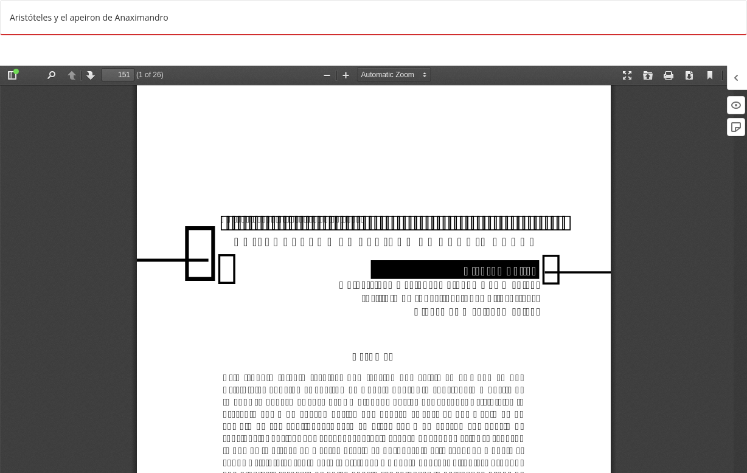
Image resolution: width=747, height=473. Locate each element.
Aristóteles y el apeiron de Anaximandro (89, 17)
